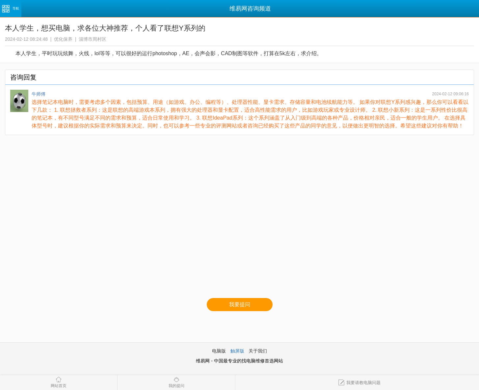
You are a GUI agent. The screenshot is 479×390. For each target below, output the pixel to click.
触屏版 (237, 351)
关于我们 (258, 351)
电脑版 (219, 351)
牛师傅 (38, 94)
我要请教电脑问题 (359, 382)
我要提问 (239, 304)
